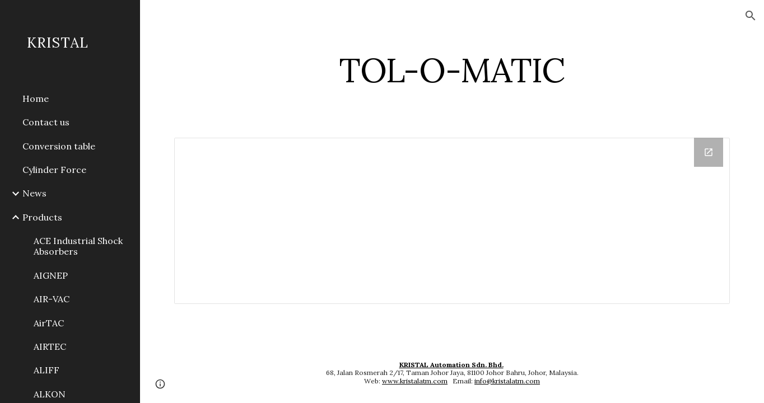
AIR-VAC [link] (51, 298)
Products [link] (42, 217)
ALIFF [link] (46, 370)
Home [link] (35, 98)
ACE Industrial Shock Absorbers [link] (78, 246)
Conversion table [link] (58, 146)
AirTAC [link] (49, 323)
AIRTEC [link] (50, 346)
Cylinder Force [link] (54, 169)
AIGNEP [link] (51, 275)
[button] (750, 15)
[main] (452, 70)
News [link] (34, 193)
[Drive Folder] (452, 221)
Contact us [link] (45, 122)
